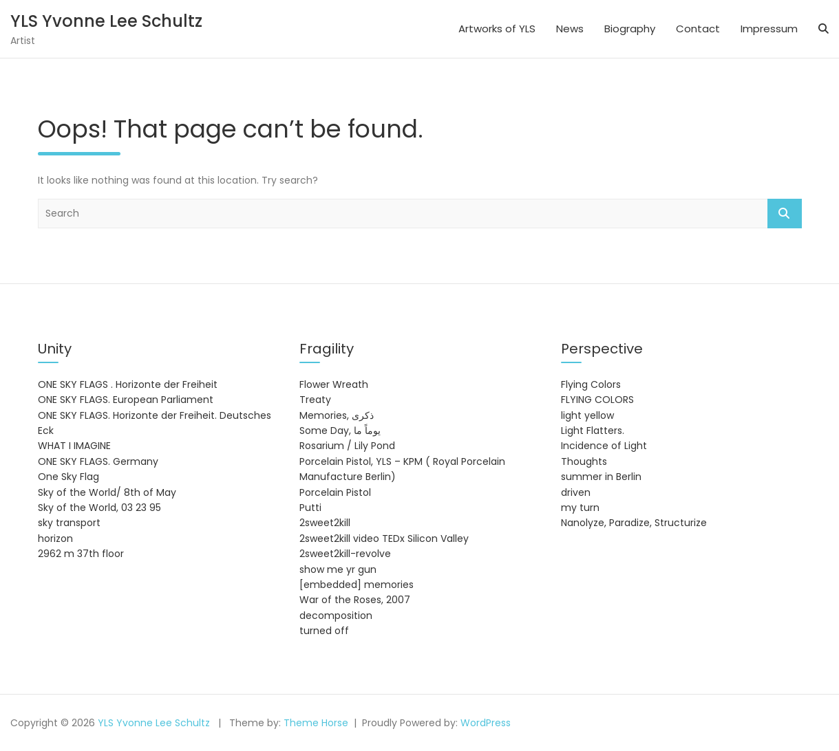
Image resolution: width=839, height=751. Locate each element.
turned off (324, 631)
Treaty (315, 399)
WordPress (485, 723)
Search (784, 213)
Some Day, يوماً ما (340, 430)
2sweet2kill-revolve (345, 553)
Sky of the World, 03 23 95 (99, 507)
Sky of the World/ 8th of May (107, 492)
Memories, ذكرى (336, 415)
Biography (629, 28)
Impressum (769, 28)
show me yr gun (337, 569)
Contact (698, 28)
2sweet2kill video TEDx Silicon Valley (384, 538)
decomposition (335, 615)
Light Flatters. (592, 430)
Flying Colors (591, 384)
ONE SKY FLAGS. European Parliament (125, 399)
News (570, 28)
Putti (310, 507)
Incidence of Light (604, 446)
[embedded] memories (356, 584)
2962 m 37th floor (81, 553)
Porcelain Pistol (335, 492)
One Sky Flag (68, 476)
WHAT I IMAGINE (74, 446)
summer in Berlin (601, 476)
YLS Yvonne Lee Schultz (106, 21)
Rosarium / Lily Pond (347, 446)
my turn (580, 507)
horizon (55, 538)
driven (576, 492)
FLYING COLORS (597, 399)
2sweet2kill (324, 523)
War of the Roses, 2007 (354, 600)
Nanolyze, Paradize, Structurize (634, 523)
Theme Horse (316, 723)
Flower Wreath (333, 384)
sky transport (69, 523)
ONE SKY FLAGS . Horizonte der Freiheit (127, 384)
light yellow (587, 415)
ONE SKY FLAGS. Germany (98, 461)
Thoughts (584, 461)
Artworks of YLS (496, 28)
